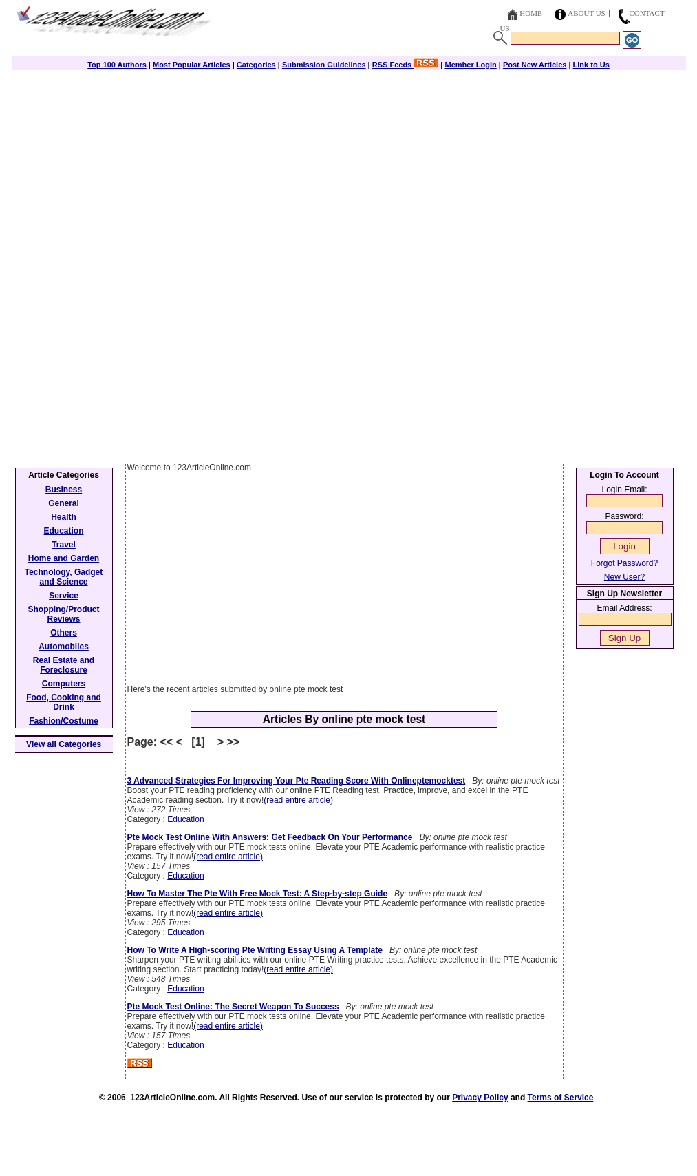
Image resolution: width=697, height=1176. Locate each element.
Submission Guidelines (324, 65)
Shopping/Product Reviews (64, 614)
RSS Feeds (405, 65)
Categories (256, 65)
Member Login (471, 65)
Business (63, 489)
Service (63, 595)
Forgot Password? (624, 563)
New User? (624, 577)
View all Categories (63, 744)
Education (185, 819)
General (63, 503)
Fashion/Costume (63, 721)
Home (530, 13)
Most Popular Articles (191, 65)
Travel (64, 544)
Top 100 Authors (117, 65)
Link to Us (591, 65)
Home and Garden (63, 558)
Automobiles (64, 646)
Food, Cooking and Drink (63, 702)
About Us (586, 13)
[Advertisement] (349, 166)
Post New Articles (535, 65)
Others (63, 633)
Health (63, 517)
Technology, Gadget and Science (64, 577)
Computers (63, 684)
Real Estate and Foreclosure (63, 665)
